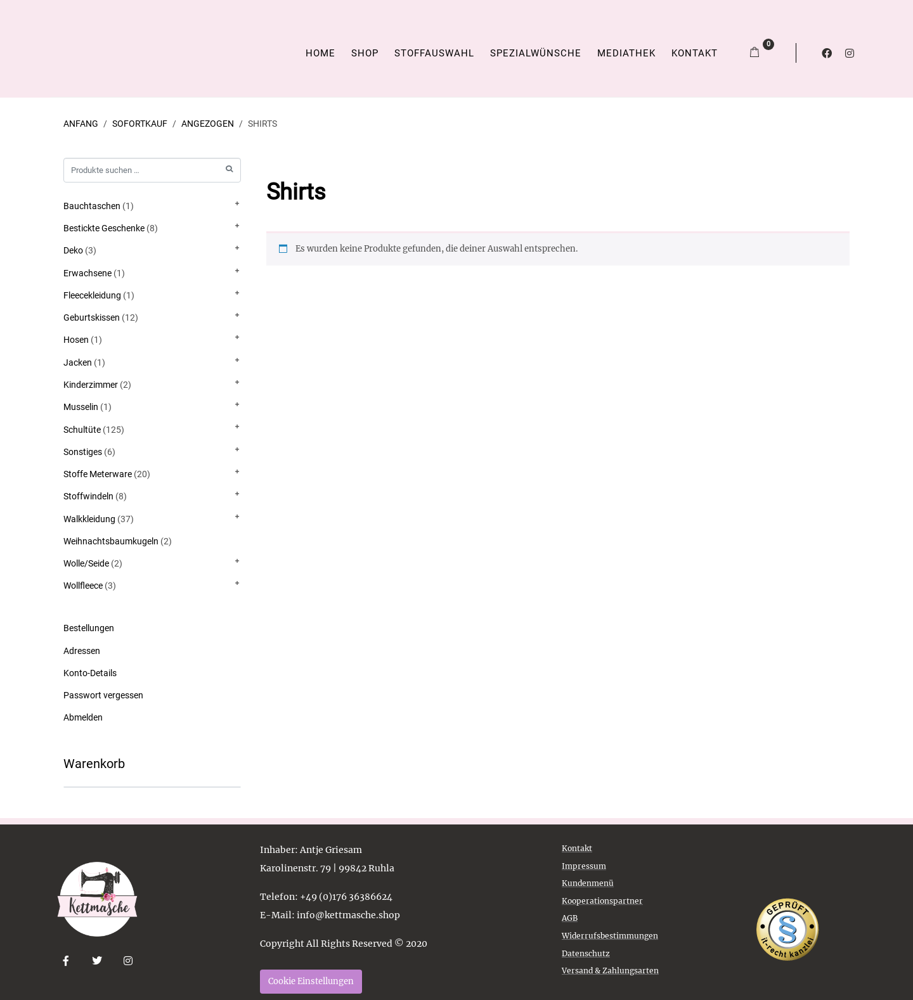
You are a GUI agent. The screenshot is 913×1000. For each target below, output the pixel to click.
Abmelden (83, 717)
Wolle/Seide (86, 563)
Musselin (80, 407)
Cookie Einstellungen (311, 981)
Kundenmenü (588, 883)
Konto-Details (90, 673)
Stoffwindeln (88, 496)
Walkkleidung (89, 519)
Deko (73, 250)
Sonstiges (82, 452)
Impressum (584, 866)
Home (320, 53)
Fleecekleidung (92, 295)
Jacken (77, 362)
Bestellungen (88, 628)
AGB (570, 918)
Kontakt (694, 53)
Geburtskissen (91, 317)
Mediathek (626, 53)
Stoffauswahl (434, 53)
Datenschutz (586, 953)
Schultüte (82, 430)
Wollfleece (83, 585)
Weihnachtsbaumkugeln (111, 541)
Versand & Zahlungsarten (610, 970)
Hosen (76, 340)
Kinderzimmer (90, 385)
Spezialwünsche (535, 53)
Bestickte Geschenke (104, 228)
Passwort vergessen (103, 695)
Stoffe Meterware (97, 474)
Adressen (81, 651)
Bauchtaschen (91, 206)
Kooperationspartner (602, 901)
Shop (365, 53)
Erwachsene (87, 273)
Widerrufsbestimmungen (610, 935)
